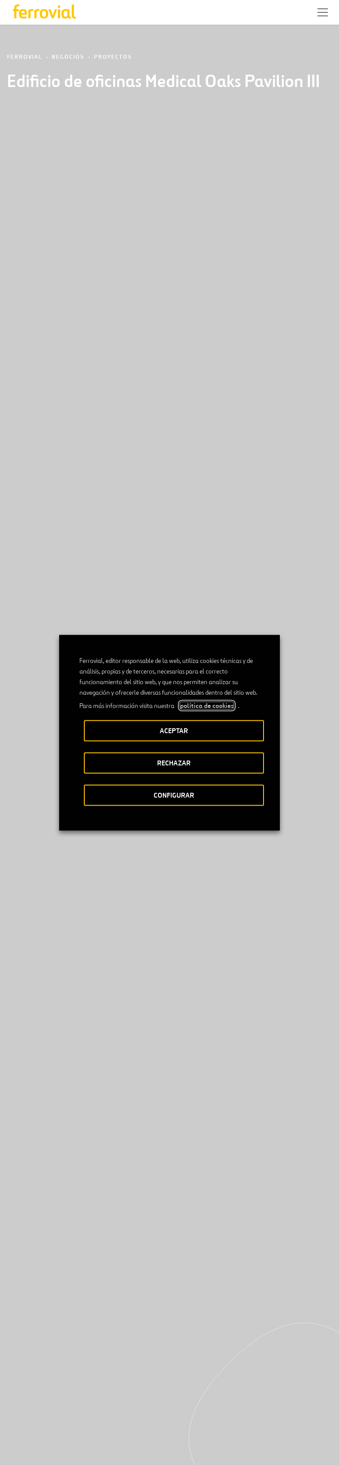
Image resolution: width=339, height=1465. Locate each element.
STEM (179, 1386)
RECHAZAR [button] (174, 762)
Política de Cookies (227, 1447)
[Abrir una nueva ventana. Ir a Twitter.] (16, 1415)
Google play (181, 1358)
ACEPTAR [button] (174, 730)
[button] (322, 12)
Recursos (24, 1386)
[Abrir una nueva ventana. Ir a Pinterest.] (95, 1415)
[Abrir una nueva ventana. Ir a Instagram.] (64, 1415)
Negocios (68, 57)
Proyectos (113, 57)
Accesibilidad (64, 1443)
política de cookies (207, 705)
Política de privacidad (159, 1447)
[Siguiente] (204, 896)
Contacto (94, 1386)
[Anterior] (134, 896)
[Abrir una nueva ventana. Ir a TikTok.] (80, 1415)
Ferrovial (24, 57)
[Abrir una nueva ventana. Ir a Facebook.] (48, 1415)
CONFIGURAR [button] (174, 794)
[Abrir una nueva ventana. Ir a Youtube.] (111, 1415)
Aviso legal (108, 1447)
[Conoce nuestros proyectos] (75, 1031)
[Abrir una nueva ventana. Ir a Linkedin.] (32, 1415)
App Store (136, 1358)
